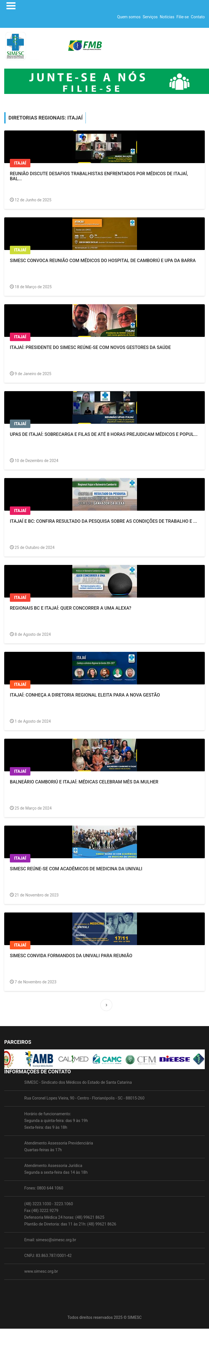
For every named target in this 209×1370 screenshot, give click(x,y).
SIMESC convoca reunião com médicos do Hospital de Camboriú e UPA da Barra (103, 260)
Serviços (150, 17)
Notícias (167, 17)
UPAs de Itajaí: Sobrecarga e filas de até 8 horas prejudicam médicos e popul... (104, 434)
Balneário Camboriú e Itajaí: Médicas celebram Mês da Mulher (84, 782)
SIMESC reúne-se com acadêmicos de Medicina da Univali (76, 868)
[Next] (106, 1005)
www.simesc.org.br (41, 1290)
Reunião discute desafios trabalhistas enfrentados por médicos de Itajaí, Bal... (99, 176)
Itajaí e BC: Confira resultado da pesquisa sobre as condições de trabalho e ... (103, 521)
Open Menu (11, 5)
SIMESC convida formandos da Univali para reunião (71, 955)
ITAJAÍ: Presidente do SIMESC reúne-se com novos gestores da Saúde (90, 347)
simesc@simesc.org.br (56, 1259)
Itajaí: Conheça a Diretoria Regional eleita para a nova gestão (85, 695)
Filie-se (182, 17)
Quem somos (129, 17)
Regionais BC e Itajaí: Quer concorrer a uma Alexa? (70, 608)
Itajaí (20, 163)
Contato (198, 17)
